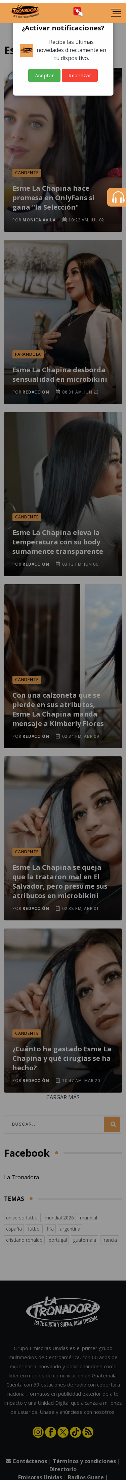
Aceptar (44, 75)
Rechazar (80, 75)
